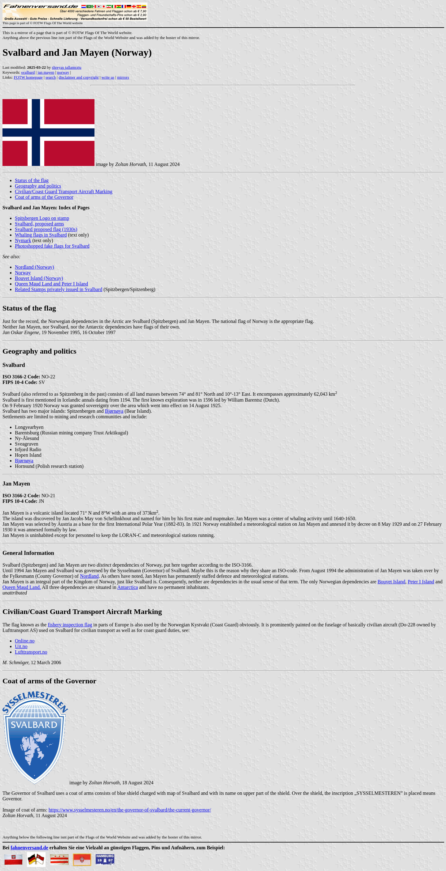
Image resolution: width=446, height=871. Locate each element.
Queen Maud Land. (21, 587)
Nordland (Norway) (34, 267)
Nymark (23, 240)
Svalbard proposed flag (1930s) (46, 229)
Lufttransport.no (31, 652)
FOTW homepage (28, 77)
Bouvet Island (391, 581)
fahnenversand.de (29, 847)
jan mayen (45, 72)
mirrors (123, 77)
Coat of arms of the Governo (47, 681)
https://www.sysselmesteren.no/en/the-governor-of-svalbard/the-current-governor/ (130, 809)
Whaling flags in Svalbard (41, 234)
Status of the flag (32, 180)
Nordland (89, 576)
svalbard (28, 72)
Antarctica (127, 587)
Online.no (25, 640)
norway (63, 72)
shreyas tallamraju (66, 67)
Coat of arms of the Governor (44, 197)
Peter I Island (421, 581)
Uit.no (21, 646)
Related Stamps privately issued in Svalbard (58, 289)
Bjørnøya (114, 411)
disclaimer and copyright (78, 77)
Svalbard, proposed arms (39, 223)
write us (108, 77)
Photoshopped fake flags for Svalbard (52, 246)
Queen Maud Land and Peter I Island (51, 283)
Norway (23, 272)
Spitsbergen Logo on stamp (42, 218)
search (51, 77)
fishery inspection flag (70, 624)
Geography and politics (38, 186)
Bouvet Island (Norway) (39, 278)
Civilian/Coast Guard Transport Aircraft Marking (63, 191)
